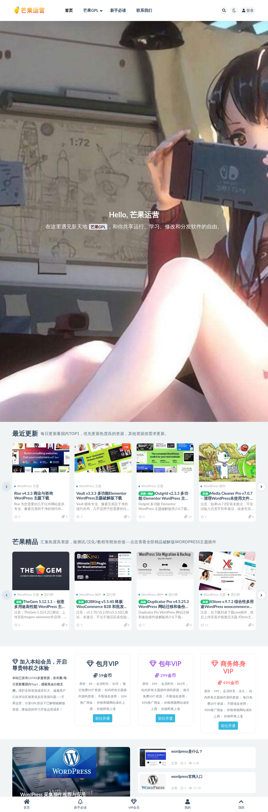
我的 (187, 804)
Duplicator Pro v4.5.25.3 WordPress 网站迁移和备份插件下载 (164, 606)
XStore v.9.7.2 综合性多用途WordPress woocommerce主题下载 (226, 606)
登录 (248, 10)
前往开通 (102, 718)
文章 (175, 764)
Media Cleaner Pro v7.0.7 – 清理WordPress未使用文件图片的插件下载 (226, 498)
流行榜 (48, 594)
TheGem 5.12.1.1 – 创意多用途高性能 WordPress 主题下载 (40, 606)
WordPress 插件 (214, 486)
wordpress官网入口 (188, 778)
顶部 (241, 804)
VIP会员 (134, 804)
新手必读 (80, 804)
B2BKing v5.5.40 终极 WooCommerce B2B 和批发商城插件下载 (103, 606)
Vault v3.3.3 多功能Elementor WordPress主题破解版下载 (102, 495)
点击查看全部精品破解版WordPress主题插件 (173, 541)
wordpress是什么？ (188, 752)
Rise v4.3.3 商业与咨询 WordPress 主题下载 (34, 495)
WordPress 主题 (27, 486)
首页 (27, 804)
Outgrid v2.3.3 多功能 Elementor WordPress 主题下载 (164, 498)
